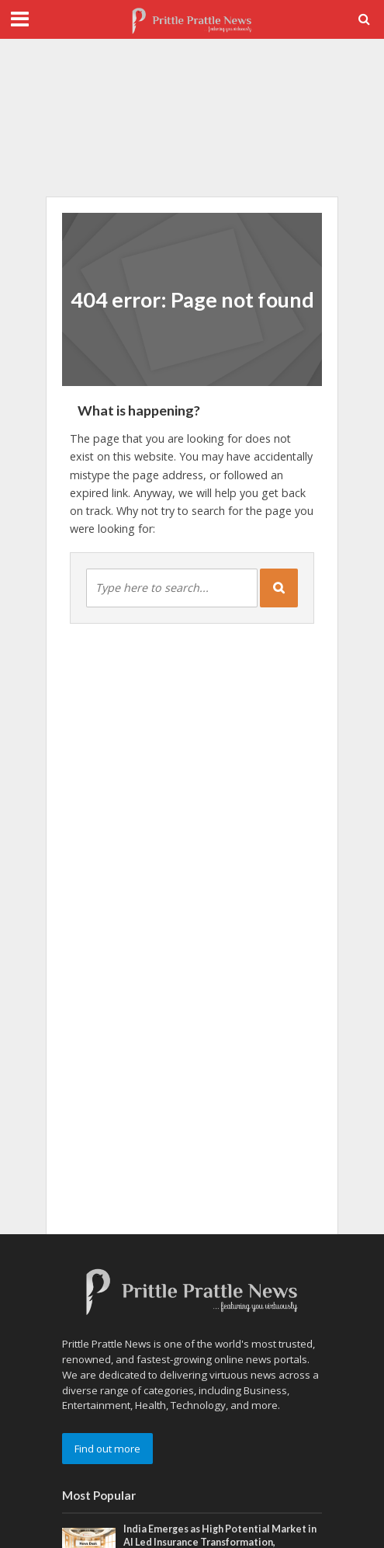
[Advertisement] (192, 118)
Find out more (107, 1449)
